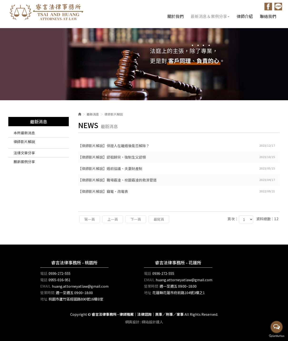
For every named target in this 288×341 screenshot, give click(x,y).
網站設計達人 (152, 321)
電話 (43, 273)
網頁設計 (132, 321)
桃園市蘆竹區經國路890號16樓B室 (76, 298)
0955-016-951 (59, 279)
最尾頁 (159, 219)
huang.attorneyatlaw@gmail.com (80, 286)
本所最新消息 (24, 132)
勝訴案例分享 (24, 161)
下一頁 (135, 219)
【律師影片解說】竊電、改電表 (179, 191)
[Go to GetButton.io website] (276, 336)
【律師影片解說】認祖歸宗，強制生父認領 (179, 157)
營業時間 (47, 292)
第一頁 (89, 219)
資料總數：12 (267, 218)
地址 (43, 298)
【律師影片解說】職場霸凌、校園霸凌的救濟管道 (179, 180)
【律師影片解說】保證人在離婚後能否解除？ (179, 145)
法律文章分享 (24, 152)
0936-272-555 (59, 273)
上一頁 (112, 219)
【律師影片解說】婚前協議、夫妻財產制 (179, 168)
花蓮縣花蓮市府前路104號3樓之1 (178, 292)
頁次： (233, 218)
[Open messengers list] (277, 327)
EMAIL (45, 286)
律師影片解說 (24, 141)
